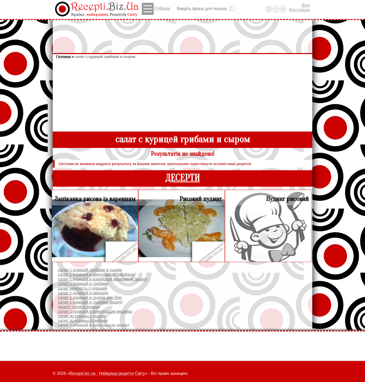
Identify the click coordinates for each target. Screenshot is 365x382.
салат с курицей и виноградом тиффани (96, 274)
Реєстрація (299, 10)
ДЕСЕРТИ (182, 178)
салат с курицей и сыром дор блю (90, 297)
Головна (63, 57)
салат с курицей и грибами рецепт (90, 302)
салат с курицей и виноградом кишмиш (95, 311)
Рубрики (156, 9)
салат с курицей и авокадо (83, 293)
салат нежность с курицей (82, 288)
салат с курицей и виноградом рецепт (94, 325)
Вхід (306, 5)
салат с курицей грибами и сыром (104, 57)
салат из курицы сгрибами (83, 320)
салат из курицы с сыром (81, 316)
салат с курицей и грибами (83, 284)
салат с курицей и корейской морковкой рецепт (103, 279)
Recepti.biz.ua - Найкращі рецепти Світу (107, 373)
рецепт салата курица (78, 307)
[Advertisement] (182, 34)
